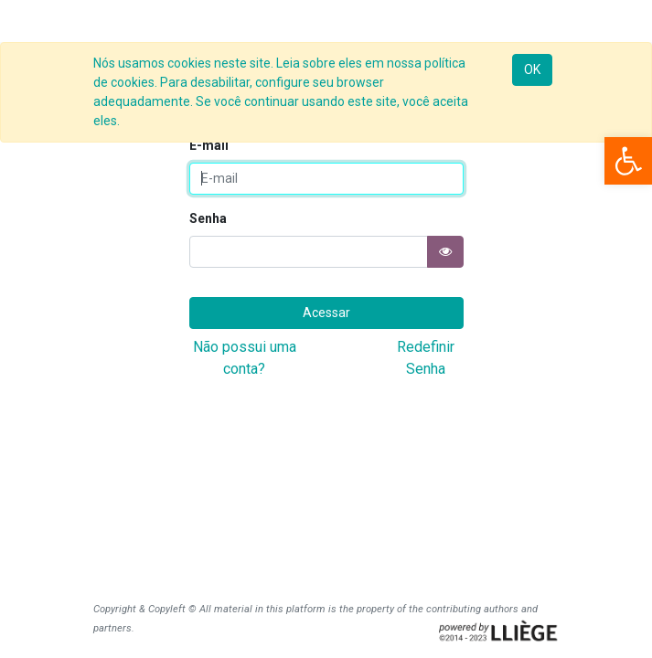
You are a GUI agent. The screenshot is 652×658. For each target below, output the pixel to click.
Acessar (326, 312)
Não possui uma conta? (244, 357)
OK (532, 69)
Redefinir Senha (425, 357)
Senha (208, 218)
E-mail (209, 145)
